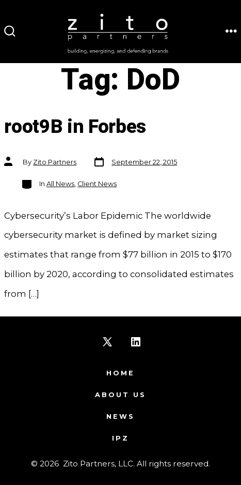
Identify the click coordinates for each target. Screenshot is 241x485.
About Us (120, 395)
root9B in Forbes (75, 127)
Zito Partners (54, 162)
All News (60, 184)
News (120, 416)
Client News (97, 184)
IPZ (120, 438)
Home (120, 373)
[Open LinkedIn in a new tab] (135, 341)
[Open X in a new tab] (107, 341)
